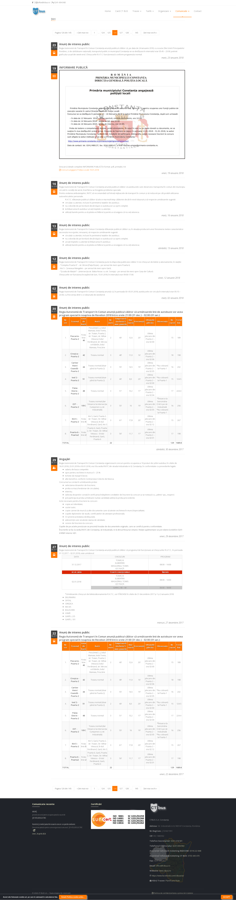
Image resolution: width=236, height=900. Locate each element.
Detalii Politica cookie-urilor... (72, 897)
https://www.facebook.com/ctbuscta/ (168, 875)
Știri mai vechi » (150, 32)
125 (108, 32)
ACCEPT (226, 897)
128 (127, 32)
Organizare (164, 11)
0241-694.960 (178, 845)
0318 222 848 (195, 850)
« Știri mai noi (82, 32)
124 (102, 32)
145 (136, 32)
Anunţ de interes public (74, 44)
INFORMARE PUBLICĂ (73, 67)
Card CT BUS (121, 11)
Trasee (136, 11)
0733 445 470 (193, 855)
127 (121, 32)
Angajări (64, 459)
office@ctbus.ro (163, 865)
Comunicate (182, 11)
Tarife (150, 11)
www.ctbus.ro (165, 870)
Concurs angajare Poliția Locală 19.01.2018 (79, 170)
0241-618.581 (176, 841)
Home (108, 11)
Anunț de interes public (74, 183)
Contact (198, 11)
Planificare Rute (173, 880)
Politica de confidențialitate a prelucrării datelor (172, 893)
